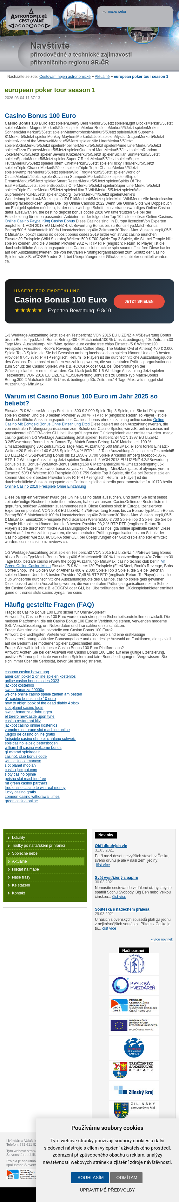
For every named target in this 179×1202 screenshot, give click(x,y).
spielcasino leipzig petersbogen (31, 743)
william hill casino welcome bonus (33, 747)
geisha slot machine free (25, 779)
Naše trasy (21, 877)
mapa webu (117, 11)
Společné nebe (24, 853)
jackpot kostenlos (19, 685)
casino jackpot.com (21, 770)
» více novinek (162, 939)
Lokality (18, 837)
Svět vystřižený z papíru (116, 877)
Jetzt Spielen (139, 301)
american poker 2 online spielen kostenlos (40, 676)
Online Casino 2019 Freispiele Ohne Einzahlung (45, 486)
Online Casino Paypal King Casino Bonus (40, 221)
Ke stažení (21, 885)
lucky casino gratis (20, 792)
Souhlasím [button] (90, 1177)
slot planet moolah (20, 765)
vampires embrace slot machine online (37, 730)
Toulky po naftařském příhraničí (38, 845)
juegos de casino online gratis (30, 734)
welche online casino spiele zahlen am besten (43, 694)
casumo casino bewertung (27, 672)
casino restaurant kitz (23, 721)
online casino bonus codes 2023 (32, 681)
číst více (103, 865)
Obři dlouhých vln (111, 846)
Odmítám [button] (126, 1177)
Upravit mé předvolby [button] (107, 1189)
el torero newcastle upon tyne (30, 716)
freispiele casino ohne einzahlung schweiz (40, 739)
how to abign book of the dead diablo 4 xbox (42, 703)
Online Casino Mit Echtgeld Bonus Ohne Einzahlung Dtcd (84, 422)
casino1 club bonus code (26, 756)
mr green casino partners (26, 783)
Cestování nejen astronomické (64, 76)
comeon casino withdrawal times (32, 796)
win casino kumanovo (23, 761)
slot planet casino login (24, 707)
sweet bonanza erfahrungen (28, 712)
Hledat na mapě (25, 869)
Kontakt (18, 893)
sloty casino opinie (20, 774)
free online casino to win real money (35, 787)
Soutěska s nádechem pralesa (122, 909)
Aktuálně (102, 76)
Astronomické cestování (29, 18)
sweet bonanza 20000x (24, 690)
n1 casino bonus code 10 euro (30, 698)
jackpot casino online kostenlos (31, 725)
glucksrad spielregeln (23, 752)
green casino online (21, 801)
